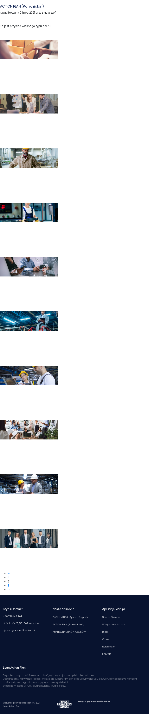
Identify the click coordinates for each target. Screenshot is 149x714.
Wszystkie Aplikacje (113, 624)
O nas (105, 639)
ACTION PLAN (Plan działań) (22, 6)
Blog (105, 631)
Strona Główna (111, 617)
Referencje (108, 646)
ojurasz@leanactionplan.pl (19, 630)
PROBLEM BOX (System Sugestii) (71, 617)
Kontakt (106, 654)
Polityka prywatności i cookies (93, 701)
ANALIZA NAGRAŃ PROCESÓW (69, 631)
